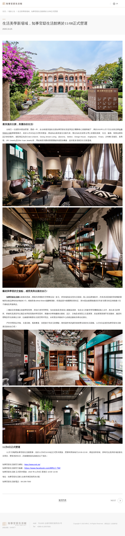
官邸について (84, 4)
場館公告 (11, 11)
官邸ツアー (102, 4)
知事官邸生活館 (12, 3)
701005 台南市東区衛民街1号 (51, 523)
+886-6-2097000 (44, 526)
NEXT (113, 500)
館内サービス (67, 4)
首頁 (4, 11)
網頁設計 (107, 524)
